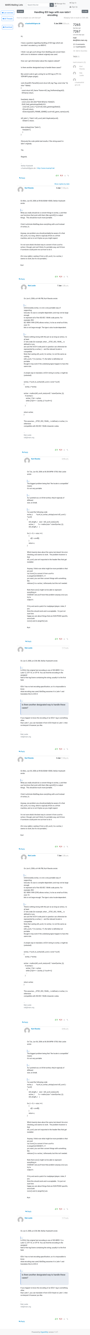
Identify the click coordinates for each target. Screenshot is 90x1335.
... (22, 210)
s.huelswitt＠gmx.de (32, 23)
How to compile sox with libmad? (29, 18)
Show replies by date (61, 184)
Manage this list (60, 5)
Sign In (73, 3)
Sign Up (73, 7)
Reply (22, 178)
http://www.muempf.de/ (46, 168)
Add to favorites (80, 51)
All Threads (7, 19)
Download (7, 27)
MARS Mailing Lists (14, 5)
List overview (7, 13)
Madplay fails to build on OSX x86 (76, 18)
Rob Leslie (32, 286)
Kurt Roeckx (29, 188)
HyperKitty (44, 1332)
